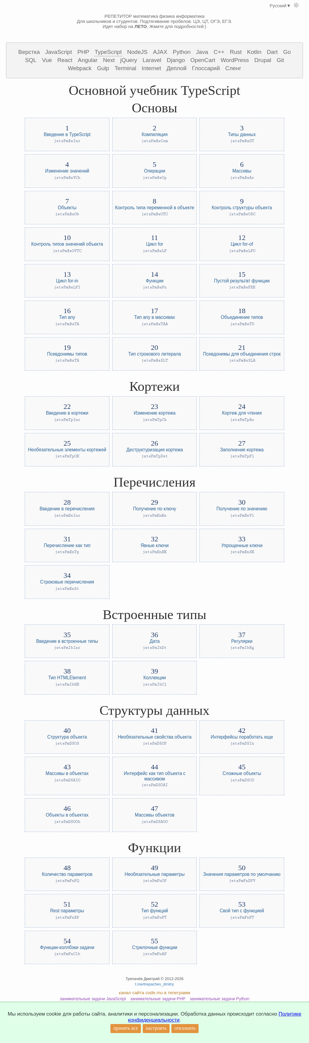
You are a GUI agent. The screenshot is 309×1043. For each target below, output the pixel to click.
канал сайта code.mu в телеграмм (154, 992)
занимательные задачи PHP (157, 998)
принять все (125, 1028)
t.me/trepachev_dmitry (154, 984)
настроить (156, 1028)
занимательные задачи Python (219, 998)
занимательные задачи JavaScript (93, 998)
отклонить (185, 1028)
